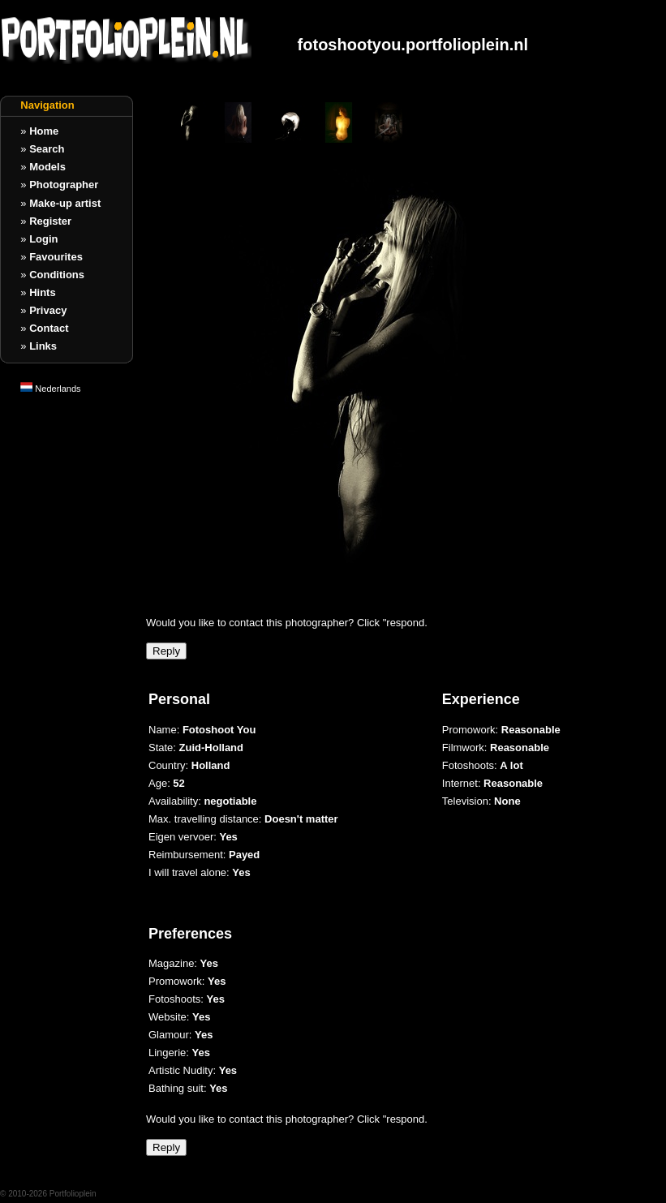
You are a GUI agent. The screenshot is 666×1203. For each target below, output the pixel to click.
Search (46, 149)
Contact (48, 328)
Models (47, 167)
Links (43, 346)
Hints (42, 292)
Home (43, 131)
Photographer (63, 184)
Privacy (48, 310)
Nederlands (50, 388)
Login (43, 239)
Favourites (56, 257)
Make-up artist (65, 203)
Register (50, 221)
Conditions (56, 275)
